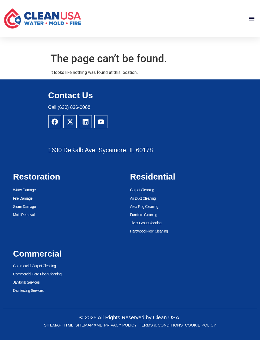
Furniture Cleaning (143, 215)
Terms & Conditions (161, 325)
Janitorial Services (26, 282)
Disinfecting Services (28, 290)
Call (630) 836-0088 (69, 107)
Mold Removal (23, 215)
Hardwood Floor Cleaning (148, 231)
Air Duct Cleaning (142, 198)
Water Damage (24, 190)
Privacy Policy (120, 325)
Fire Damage (22, 198)
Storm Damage (24, 206)
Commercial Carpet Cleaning (34, 265)
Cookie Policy (200, 325)
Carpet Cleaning (142, 190)
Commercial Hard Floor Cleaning (37, 274)
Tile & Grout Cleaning (145, 223)
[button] (251, 18)
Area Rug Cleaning (144, 206)
